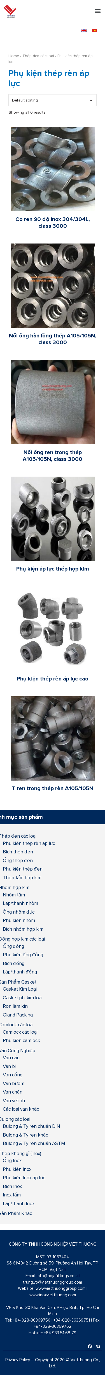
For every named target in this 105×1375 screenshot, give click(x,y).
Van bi (9, 1066)
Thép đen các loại (38, 55)
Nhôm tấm (14, 895)
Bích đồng (13, 963)
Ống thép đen (18, 860)
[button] (97, 10)
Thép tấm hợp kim (22, 877)
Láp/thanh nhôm (20, 903)
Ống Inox (12, 1160)
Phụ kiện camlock (21, 1040)
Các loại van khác (21, 1109)
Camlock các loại (20, 1032)
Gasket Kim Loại (20, 989)
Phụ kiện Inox (17, 1169)
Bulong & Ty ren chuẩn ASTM (34, 1143)
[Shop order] (52, 100)
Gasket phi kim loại (22, 997)
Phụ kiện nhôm (19, 920)
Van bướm (13, 1083)
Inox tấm (12, 1195)
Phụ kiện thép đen (23, 869)
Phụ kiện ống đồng (23, 954)
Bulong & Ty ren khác (25, 1135)
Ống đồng (13, 946)
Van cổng (12, 1075)
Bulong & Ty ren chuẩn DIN (31, 1126)
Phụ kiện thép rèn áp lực (29, 843)
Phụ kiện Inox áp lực (24, 1177)
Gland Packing (18, 1015)
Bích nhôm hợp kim (23, 929)
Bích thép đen (18, 852)
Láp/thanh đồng (20, 972)
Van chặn (12, 1092)
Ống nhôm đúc (18, 912)
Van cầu (11, 1057)
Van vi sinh (14, 1100)
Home (13, 55)
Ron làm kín (15, 1006)
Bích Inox (12, 1186)
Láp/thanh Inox (18, 1203)
